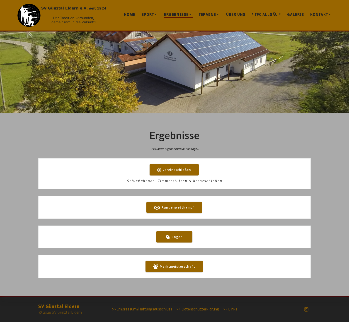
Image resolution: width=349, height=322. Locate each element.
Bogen (174, 237)
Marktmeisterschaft (174, 266)
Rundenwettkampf (174, 207)
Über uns (235, 15)
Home (129, 15)
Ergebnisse (176, 15)
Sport (147, 15)
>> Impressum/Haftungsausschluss (142, 309)
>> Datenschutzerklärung (197, 309)
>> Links (230, 309)
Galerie (295, 15)
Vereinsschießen (174, 170)
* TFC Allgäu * (266, 15)
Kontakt (319, 15)
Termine (207, 15)
